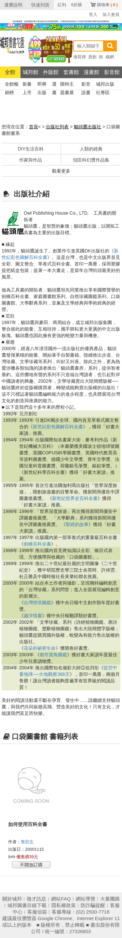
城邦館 (30, 72)
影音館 (112, 72)
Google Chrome (55, 918)
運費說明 (13, 4)
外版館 (51, 72)
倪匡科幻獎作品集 (91, 160)
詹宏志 (28, 841)
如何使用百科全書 (27, 824)
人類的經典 (91, 148)
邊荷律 (79, 57)
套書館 (71, 72)
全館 (10, 72)
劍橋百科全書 (37, 544)
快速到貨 (40, 4)
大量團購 (110, 899)
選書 (54, 84)
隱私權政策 (63, 905)
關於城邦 (12, 899)
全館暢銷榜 (12, 84)
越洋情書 (33, 615)
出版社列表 (57, 126)
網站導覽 (85, 899)
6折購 (76, 4)
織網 (109, 57)
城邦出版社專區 (105, 84)
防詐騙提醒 (93, 905)
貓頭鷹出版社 (87, 126)
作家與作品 (30, 160)
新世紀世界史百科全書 (75, 498)
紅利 (62, 4)
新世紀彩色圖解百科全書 (58, 426)
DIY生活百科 (31, 148)
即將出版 (42, 84)
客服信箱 (37, 912)
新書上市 (27, 84)
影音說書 (85, 84)
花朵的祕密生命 (40, 648)
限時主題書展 (67, 84)
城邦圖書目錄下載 (27, 905)
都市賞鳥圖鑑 (53, 654)
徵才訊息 (36, 899)
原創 (92, 57)
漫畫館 (91, 72)
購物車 (107, 4)
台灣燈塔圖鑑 (37, 602)
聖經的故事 (77, 524)
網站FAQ (61, 899)
